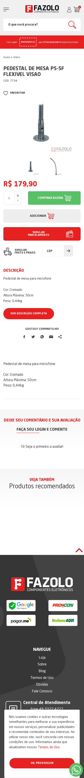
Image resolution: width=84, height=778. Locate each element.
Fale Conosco (42, 691)
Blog (42, 671)
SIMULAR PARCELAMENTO (38, 234)
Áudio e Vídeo (11, 57)
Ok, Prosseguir (42, 763)
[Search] (42, 25)
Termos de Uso (48, 747)
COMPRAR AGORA (50, 198)
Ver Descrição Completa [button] (29, 313)
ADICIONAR (38, 216)
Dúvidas (42, 684)
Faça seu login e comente (42, 430)
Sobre (42, 664)
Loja (42, 657)
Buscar (72, 25)
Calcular (68, 250)
